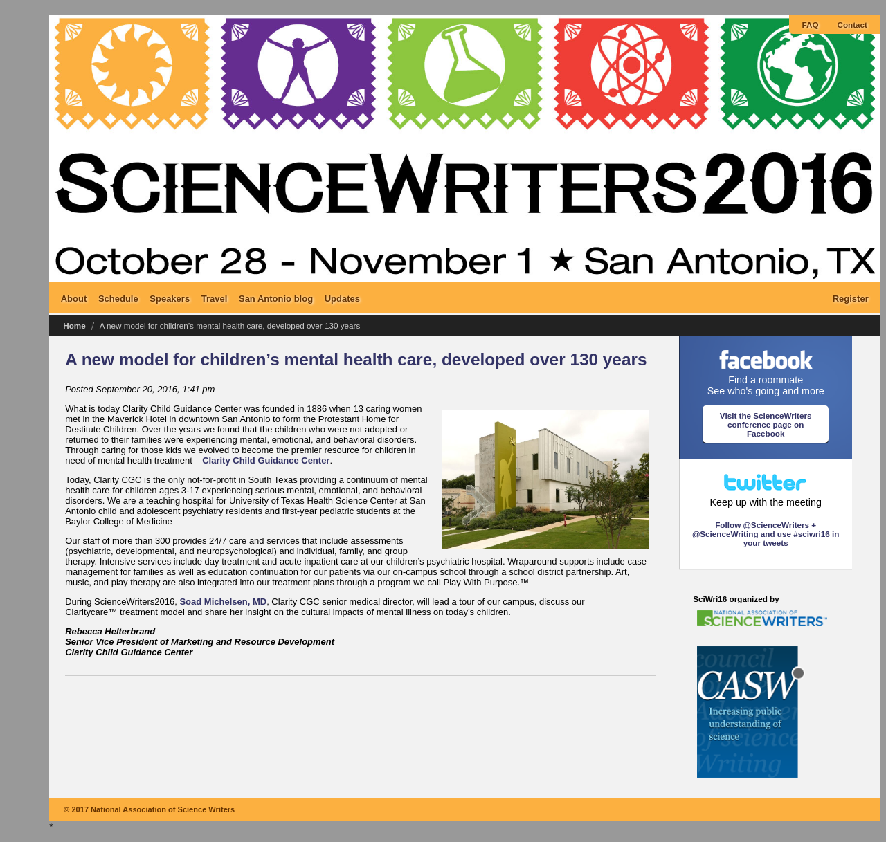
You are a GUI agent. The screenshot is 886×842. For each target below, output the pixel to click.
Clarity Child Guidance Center (265, 460)
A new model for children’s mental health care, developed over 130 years (356, 359)
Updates (342, 298)
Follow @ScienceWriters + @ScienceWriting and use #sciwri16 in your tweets (766, 533)
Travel (214, 298)
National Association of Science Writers (163, 809)
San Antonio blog (276, 298)
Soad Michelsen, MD (222, 601)
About (74, 298)
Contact (853, 24)
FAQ (810, 24)
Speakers (170, 298)
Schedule (118, 298)
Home (74, 325)
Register (851, 298)
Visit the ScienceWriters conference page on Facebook (766, 424)
